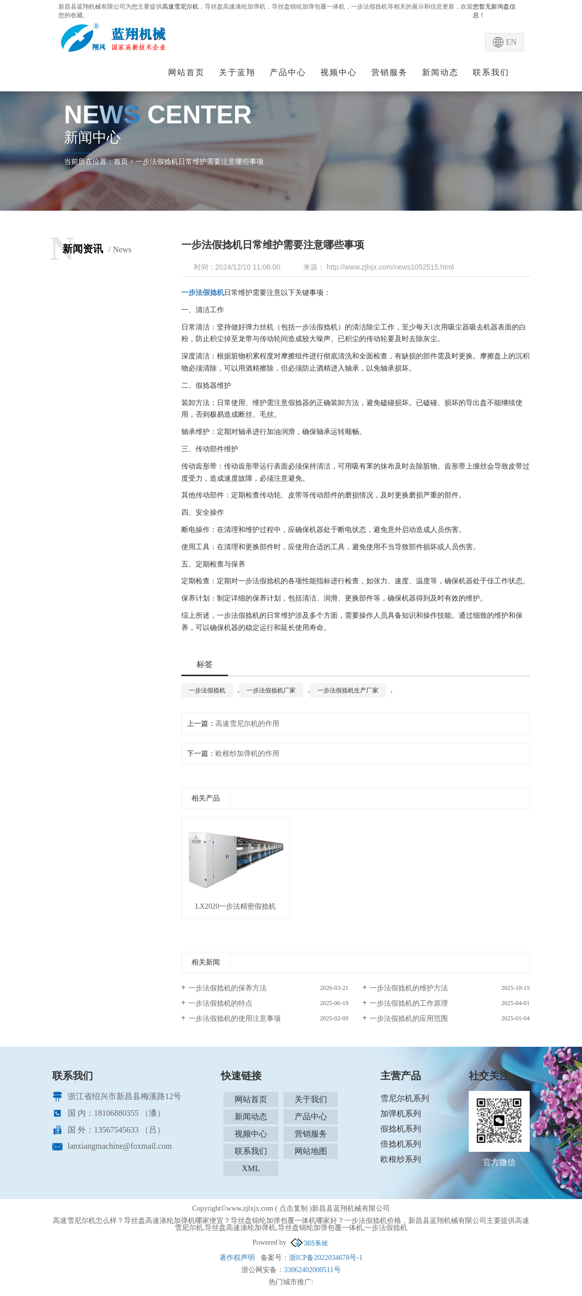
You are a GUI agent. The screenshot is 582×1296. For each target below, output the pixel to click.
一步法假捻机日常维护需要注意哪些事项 (200, 161)
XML (251, 1168)
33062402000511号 (312, 1270)
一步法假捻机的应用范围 (409, 1018)
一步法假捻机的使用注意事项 (234, 1018)
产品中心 (288, 72)
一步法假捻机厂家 (271, 690)
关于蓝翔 (237, 72)
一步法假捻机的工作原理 (409, 1003)
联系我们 (491, 72)
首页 (121, 161)
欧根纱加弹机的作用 (247, 753)
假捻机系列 (400, 1128)
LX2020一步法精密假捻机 (236, 906)
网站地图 (311, 1151)
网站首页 (186, 72)
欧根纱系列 (400, 1159)
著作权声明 (237, 1257)
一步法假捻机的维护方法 (409, 988)
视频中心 (338, 72)
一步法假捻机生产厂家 (347, 690)
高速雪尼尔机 (180, 6)
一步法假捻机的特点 (220, 1003)
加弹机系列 (400, 1113)
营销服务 (389, 72)
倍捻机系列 (400, 1144)
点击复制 (293, 1208)
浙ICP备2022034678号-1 (326, 1257)
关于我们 (311, 1099)
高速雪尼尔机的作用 (247, 723)
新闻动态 (440, 72)
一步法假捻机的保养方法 (227, 988)
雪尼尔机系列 (404, 1098)
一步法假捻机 (207, 690)
